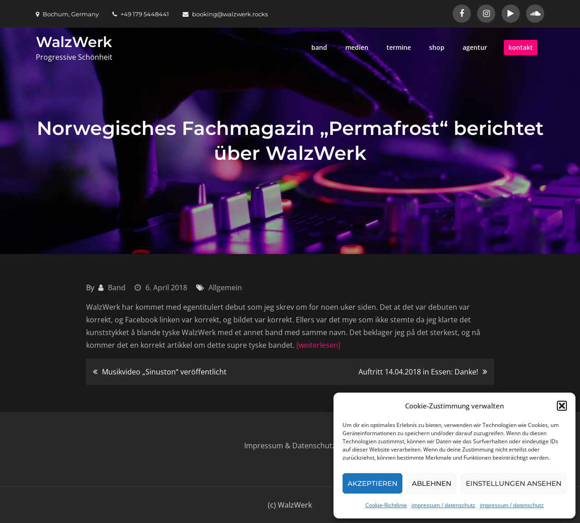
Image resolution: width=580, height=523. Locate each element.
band (319, 47)
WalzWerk (74, 42)
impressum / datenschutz (443, 505)
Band (117, 288)
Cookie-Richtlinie (386, 505)
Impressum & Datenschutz (290, 446)
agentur (475, 47)
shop (437, 47)
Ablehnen (431, 483)
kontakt (520, 47)
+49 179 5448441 (140, 14)
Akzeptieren (372, 483)
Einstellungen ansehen (513, 483)
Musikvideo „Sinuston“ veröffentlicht (164, 372)
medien (356, 47)
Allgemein (225, 288)
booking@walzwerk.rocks (225, 14)
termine (399, 47)
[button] (561, 405)
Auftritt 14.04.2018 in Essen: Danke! (418, 372)
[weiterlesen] (318, 345)
